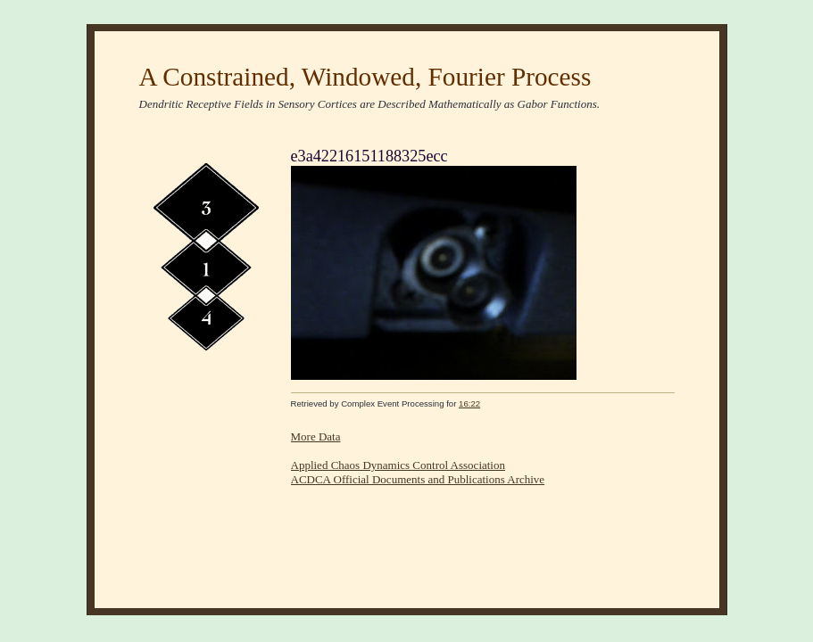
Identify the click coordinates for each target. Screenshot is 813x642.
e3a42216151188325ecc (369, 156)
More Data (316, 436)
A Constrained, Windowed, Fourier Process (365, 76)
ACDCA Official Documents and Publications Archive (418, 479)
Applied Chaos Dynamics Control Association (398, 465)
